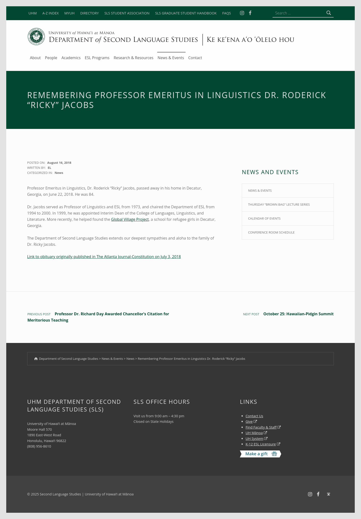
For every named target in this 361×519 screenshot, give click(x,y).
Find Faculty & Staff (261, 427)
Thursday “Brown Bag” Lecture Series (279, 204)
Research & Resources (133, 57)
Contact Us (254, 416)
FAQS (226, 13)
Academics (71, 57)
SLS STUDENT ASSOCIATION (126, 13)
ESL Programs (97, 57)
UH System (254, 438)
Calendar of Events (264, 218)
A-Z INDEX (50, 13)
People (51, 57)
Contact (195, 57)
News (59, 173)
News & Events (171, 57)
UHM (32, 13)
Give (249, 421)
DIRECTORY (89, 13)
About (35, 57)
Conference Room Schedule (271, 232)
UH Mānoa (254, 432)
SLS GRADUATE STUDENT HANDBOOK (186, 13)
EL (49, 167)
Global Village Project (130, 219)
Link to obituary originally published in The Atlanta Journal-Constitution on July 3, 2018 (104, 256)
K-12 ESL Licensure (261, 444)
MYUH (69, 13)
